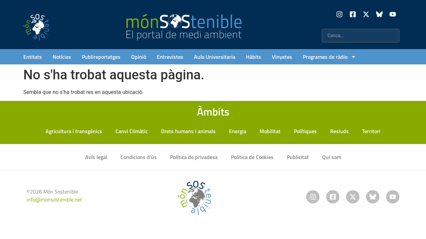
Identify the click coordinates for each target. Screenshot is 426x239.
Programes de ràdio (329, 57)
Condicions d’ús (138, 157)
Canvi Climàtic (131, 131)
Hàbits (253, 57)
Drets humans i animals (188, 131)
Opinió (138, 57)
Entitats (32, 57)
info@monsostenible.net (54, 199)
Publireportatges (101, 57)
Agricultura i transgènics (74, 131)
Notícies (62, 57)
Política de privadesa (194, 157)
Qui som (331, 157)
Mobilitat (270, 131)
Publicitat (298, 157)
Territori (371, 131)
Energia (237, 131)
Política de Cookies (252, 157)
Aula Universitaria (214, 57)
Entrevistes (170, 57)
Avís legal (96, 157)
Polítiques (305, 131)
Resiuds (339, 131)
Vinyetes (282, 57)
